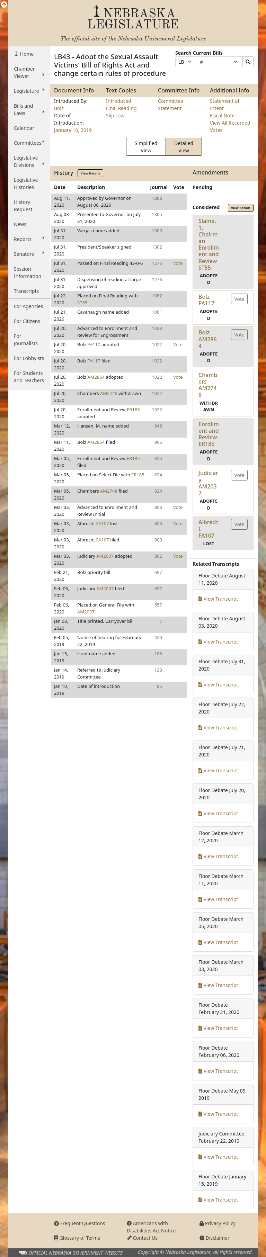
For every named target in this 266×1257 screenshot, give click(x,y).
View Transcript (218, 598)
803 (158, 507)
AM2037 (105, 556)
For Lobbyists (29, 358)
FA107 (102, 523)
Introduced (118, 101)
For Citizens (27, 321)
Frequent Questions (79, 1223)
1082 (157, 296)
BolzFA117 (206, 300)
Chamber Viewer (29, 72)
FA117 (93, 344)
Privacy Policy (218, 1223)
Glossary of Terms (77, 1237)
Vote (178, 263)
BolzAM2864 (207, 339)
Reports (29, 238)
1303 (157, 230)
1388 (157, 198)
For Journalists (26, 340)
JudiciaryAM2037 (208, 483)
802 (158, 556)
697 (158, 572)
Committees (29, 142)
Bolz (59, 108)
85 (159, 686)
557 (158, 588)
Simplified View (146, 147)
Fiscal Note (222, 115)
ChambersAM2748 (207, 385)
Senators (29, 253)
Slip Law (115, 115)
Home (26, 54)
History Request (23, 206)
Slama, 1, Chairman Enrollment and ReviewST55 (208, 244)
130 (158, 670)
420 (158, 637)
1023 (157, 328)
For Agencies (28, 306)
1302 (157, 247)
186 (158, 653)
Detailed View (183, 147)
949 (158, 426)
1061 (157, 312)
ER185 (133, 409)
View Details (90, 173)
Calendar (24, 128)
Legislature (29, 90)
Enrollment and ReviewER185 (208, 434)
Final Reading (121, 108)
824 (158, 458)
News (20, 224)
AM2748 (108, 393)
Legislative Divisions (29, 161)
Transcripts (26, 291)
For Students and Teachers (29, 377)
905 (158, 442)
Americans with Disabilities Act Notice (151, 1227)
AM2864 (96, 377)
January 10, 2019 (73, 130)
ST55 (82, 302)
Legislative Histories (26, 183)
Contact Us (142, 1237)
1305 (157, 214)
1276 (157, 263)
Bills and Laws (29, 109)
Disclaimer (215, 1237)
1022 (157, 344)
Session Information (27, 272)
